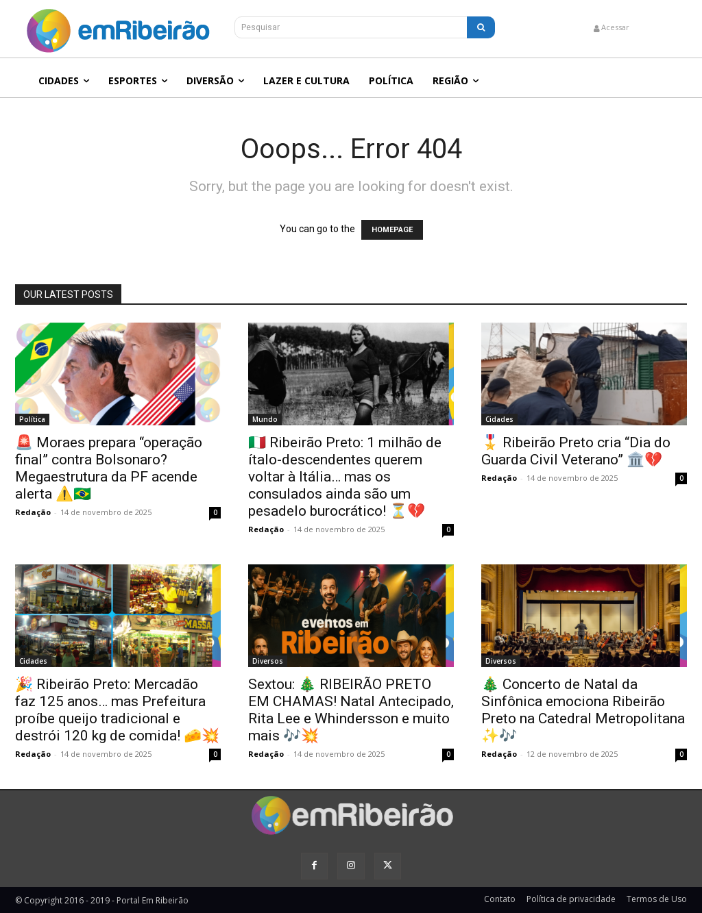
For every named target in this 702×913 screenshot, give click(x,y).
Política (32, 419)
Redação (33, 512)
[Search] (481, 27)
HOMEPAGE (392, 229)
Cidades (499, 419)
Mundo (265, 419)
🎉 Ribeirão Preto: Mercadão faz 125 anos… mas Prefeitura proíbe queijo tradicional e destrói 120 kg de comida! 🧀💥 (117, 710)
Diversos (267, 661)
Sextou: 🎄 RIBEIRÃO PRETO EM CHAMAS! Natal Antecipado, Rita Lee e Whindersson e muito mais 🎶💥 (351, 710)
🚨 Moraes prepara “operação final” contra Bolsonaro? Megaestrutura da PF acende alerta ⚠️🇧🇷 (108, 468)
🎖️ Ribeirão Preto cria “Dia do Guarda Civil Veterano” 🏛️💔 (575, 451)
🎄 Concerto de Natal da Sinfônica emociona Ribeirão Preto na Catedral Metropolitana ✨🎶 (583, 710)
